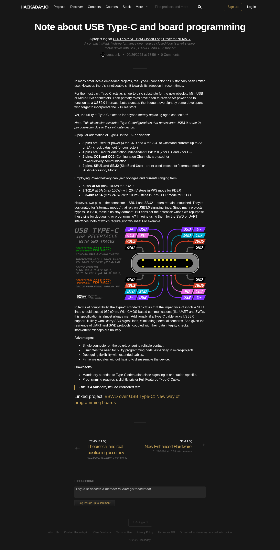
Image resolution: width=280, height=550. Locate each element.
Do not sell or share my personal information (206, 532)
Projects (59, 7)
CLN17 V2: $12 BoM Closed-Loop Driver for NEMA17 (152, 39)
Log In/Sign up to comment (94, 502)
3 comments (120, 457)
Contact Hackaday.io (76, 532)
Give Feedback (102, 532)
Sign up (232, 7)
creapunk (110, 54)
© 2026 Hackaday (140, 539)
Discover (76, 7)
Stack (127, 7)
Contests (94, 7)
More (143, 6)
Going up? (140, 522)
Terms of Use (124, 532)
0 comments (185, 451)
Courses (112, 7)
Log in (251, 7)
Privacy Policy (145, 532)
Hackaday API (166, 532)
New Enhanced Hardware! (169, 446)
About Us (53, 532)
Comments (170, 54)
